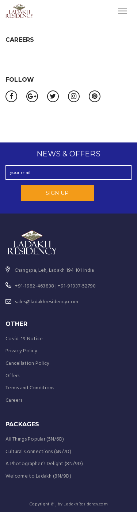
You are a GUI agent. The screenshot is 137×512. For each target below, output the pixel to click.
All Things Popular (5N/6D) (34, 439)
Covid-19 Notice (24, 339)
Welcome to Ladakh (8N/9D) (38, 476)
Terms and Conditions (29, 388)
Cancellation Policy (27, 363)
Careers (13, 400)
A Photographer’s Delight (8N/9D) (44, 464)
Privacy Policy (21, 351)
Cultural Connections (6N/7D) (38, 452)
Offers (12, 376)
